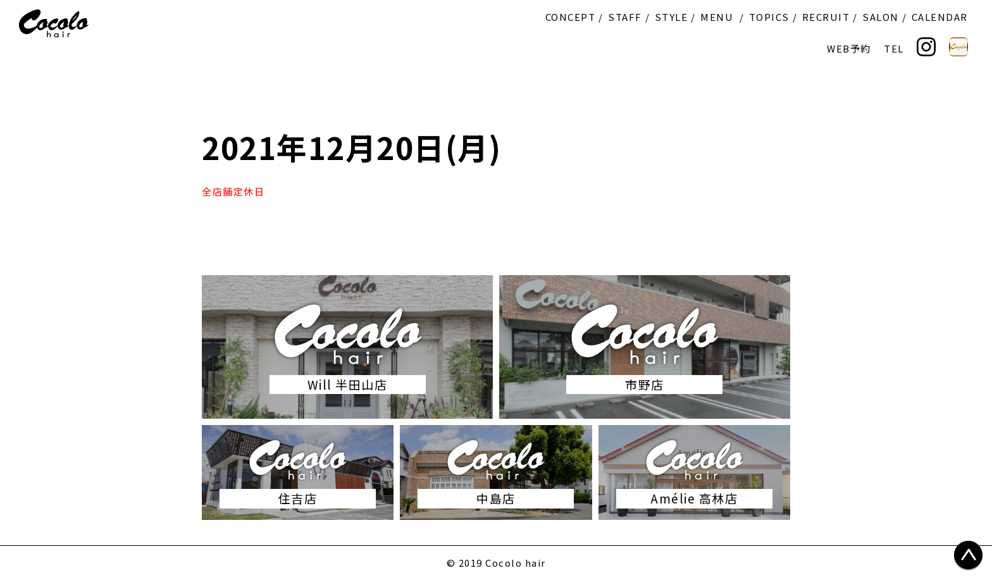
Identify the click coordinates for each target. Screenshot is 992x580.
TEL (894, 48)
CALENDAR (940, 16)
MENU (716, 16)
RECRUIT (826, 16)
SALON (880, 16)
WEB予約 (849, 48)
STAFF (625, 16)
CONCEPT (570, 16)
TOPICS (769, 16)
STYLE (671, 16)
